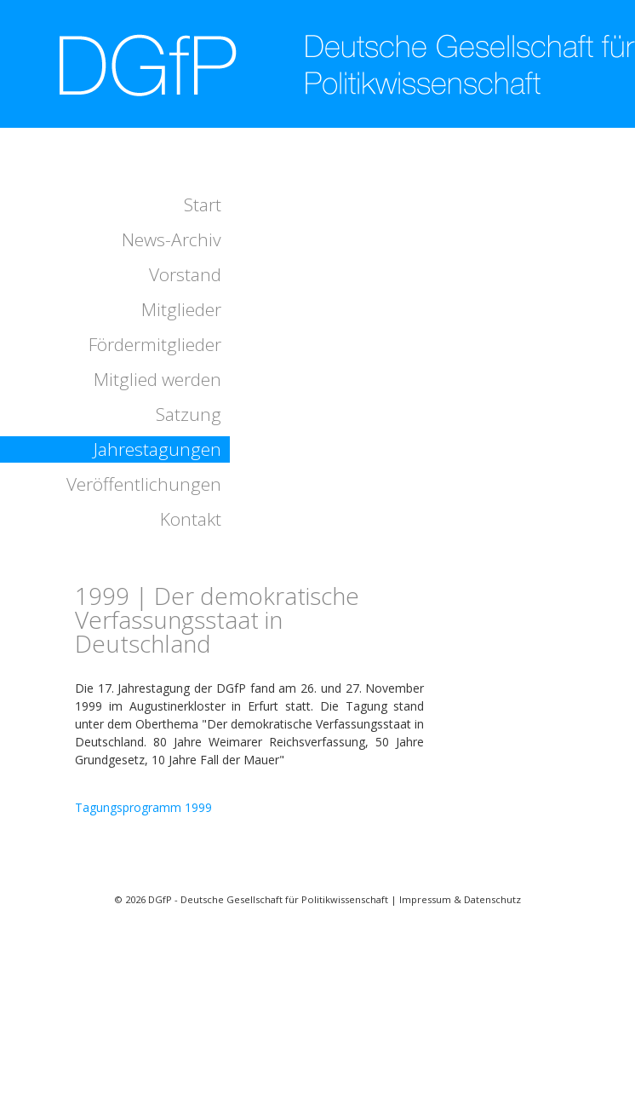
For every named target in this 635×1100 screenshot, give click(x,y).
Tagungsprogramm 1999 (143, 807)
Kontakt (190, 519)
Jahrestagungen (157, 449)
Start (202, 204)
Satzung (188, 414)
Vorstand (185, 274)
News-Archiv (171, 239)
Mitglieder (181, 309)
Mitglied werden (157, 379)
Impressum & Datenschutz (460, 899)
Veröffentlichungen (143, 484)
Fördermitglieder (155, 344)
